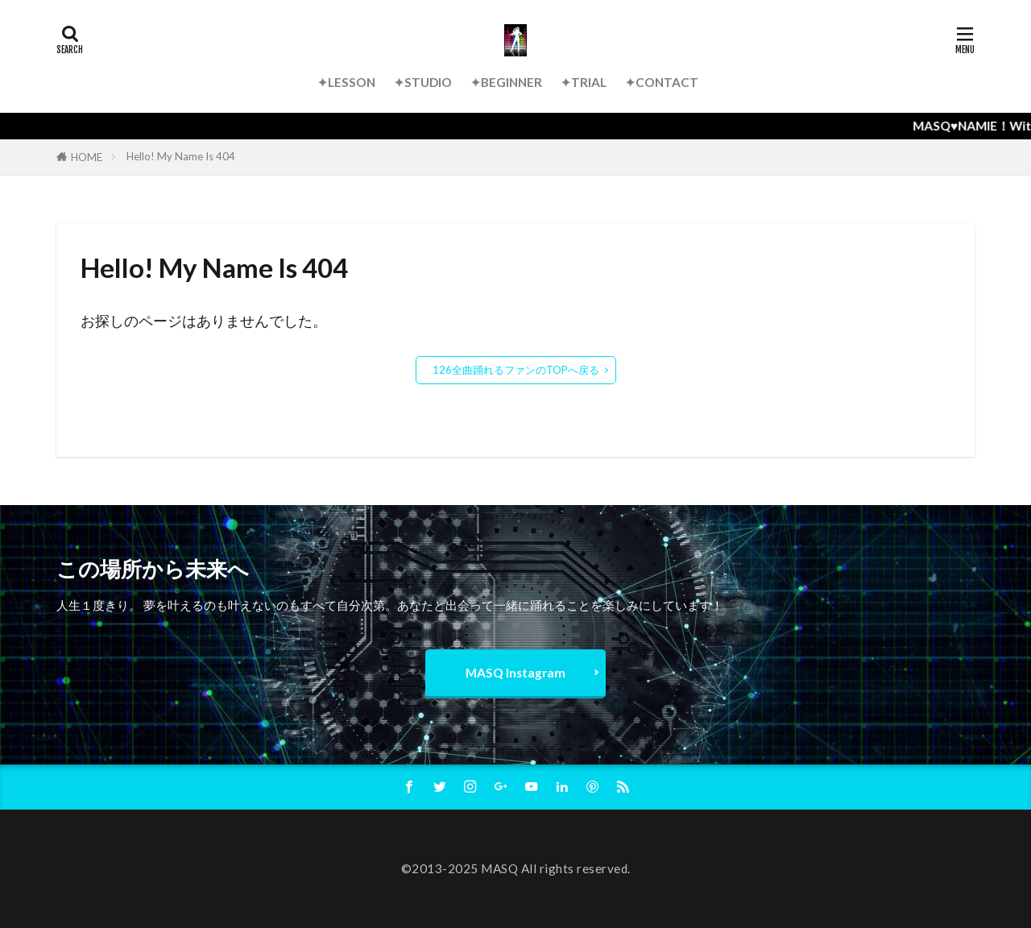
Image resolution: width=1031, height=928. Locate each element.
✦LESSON (346, 82)
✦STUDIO (423, 82)
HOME (86, 157)
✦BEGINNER (506, 82)
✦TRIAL (584, 82)
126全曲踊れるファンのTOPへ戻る (516, 369)
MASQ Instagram (515, 672)
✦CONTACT (661, 82)
